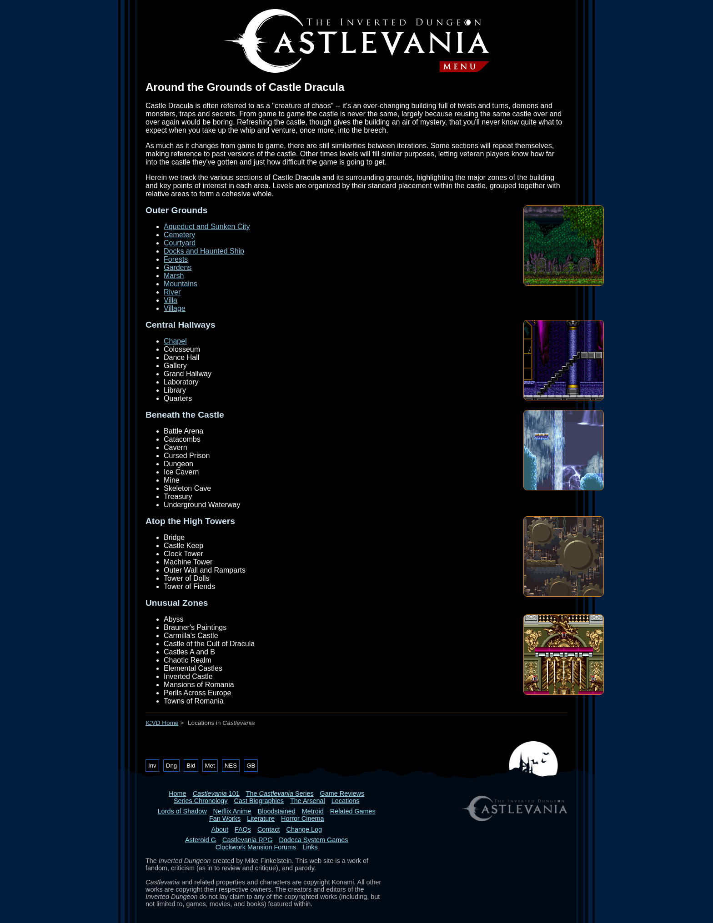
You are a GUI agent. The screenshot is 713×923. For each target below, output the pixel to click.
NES (231, 765)
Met (210, 765)
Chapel (175, 341)
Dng (171, 765)
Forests (176, 259)
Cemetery (179, 235)
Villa (170, 300)
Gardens (177, 267)
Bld (190, 765)
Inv (152, 765)
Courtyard (180, 243)
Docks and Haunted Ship (204, 251)
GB (250, 765)
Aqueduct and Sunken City (207, 226)
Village (175, 308)
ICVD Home (162, 722)
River (172, 292)
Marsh (174, 275)
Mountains (180, 284)
